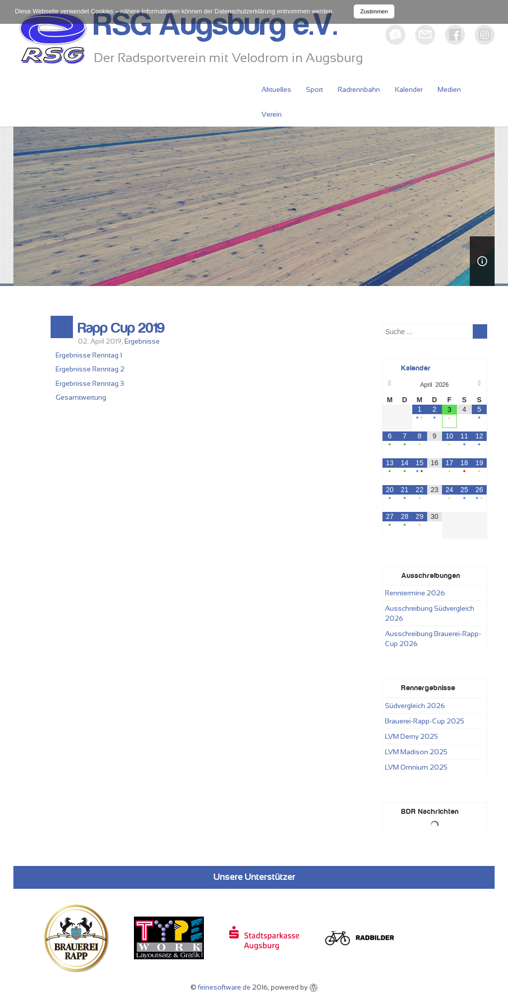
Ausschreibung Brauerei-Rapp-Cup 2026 (433, 638)
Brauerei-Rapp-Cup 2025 (424, 721)
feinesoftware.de (224, 987)
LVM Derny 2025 (411, 736)
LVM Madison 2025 (416, 752)
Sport (314, 89)
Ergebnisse (142, 341)
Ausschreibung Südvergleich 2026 (429, 613)
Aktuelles (276, 89)
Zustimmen (374, 11)
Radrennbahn (359, 89)
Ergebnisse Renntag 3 (90, 383)
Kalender (409, 89)
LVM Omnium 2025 (416, 767)
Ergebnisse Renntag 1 (89, 355)
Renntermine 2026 (415, 593)
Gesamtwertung (81, 397)
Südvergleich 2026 (415, 706)
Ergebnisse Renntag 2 (90, 369)
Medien (449, 89)
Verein (271, 114)
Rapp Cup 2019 (121, 328)
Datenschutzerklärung (244, 11)
